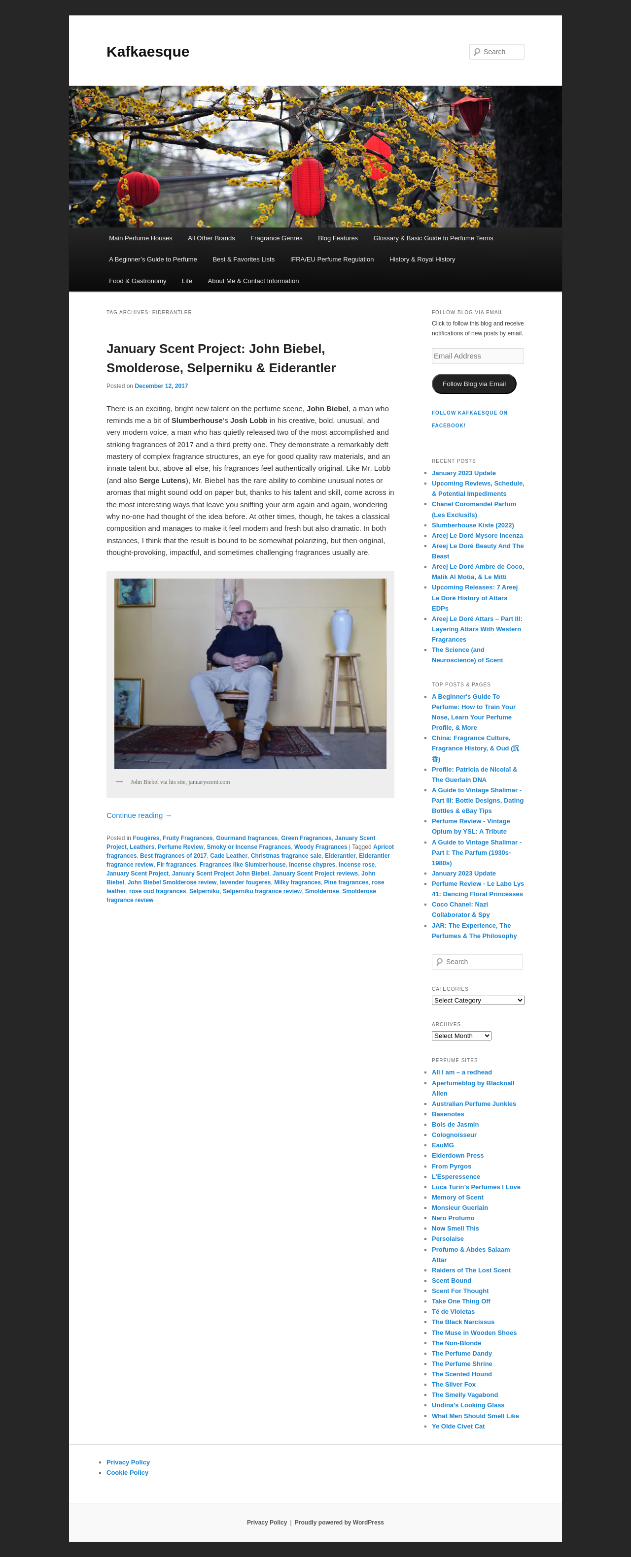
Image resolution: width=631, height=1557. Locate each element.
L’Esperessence (456, 1176)
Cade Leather (228, 855)
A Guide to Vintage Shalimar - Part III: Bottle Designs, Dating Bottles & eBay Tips (478, 800)
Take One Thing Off (461, 1301)
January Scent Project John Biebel (220, 873)
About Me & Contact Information (253, 281)
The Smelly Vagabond (465, 1394)
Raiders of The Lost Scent (471, 1270)
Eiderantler (340, 855)
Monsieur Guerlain (460, 1207)
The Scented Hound (462, 1374)
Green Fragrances (306, 838)
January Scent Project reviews (315, 873)
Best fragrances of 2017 (173, 855)
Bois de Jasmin (455, 1124)
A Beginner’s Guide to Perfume (153, 259)
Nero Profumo (453, 1218)
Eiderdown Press (458, 1155)
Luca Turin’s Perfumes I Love (476, 1187)
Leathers (142, 846)
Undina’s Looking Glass (468, 1405)
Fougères (146, 838)
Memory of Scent (458, 1197)
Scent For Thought (460, 1291)
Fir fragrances (176, 864)
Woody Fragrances (321, 846)
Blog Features (338, 238)
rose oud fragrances (157, 891)
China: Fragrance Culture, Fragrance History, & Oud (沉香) (475, 748)
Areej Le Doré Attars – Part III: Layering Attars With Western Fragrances (477, 629)
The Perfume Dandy (462, 1353)
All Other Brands (211, 238)
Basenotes (448, 1114)
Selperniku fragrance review (262, 891)
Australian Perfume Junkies (474, 1103)
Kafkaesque (147, 51)
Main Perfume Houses (141, 238)
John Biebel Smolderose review (172, 882)
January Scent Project (137, 873)
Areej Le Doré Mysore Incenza (477, 535)
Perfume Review (181, 846)
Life (187, 281)
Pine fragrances (346, 882)
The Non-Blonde (456, 1343)
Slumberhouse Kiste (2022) (473, 525)
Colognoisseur (454, 1134)
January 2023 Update (464, 473)
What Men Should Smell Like (475, 1416)
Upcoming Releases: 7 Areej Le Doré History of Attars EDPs (475, 598)
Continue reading (139, 815)
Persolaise (448, 1238)
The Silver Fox (454, 1384)
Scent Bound (451, 1280)
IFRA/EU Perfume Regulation (332, 259)
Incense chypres (312, 864)
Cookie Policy (127, 1472)
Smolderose (322, 891)
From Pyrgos (451, 1166)
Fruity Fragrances (187, 838)
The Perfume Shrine (462, 1363)
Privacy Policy (128, 1462)
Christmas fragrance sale (286, 855)
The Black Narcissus (463, 1322)
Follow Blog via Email (474, 384)
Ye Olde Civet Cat (458, 1426)
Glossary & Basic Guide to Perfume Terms (433, 238)
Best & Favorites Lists (243, 259)
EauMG (443, 1145)
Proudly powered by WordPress (339, 1522)
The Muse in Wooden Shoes (474, 1332)
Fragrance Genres (276, 238)
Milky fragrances (297, 882)
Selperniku (204, 891)
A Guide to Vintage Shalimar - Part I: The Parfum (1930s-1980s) (477, 853)
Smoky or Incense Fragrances (249, 846)
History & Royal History (422, 259)
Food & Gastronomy (137, 281)
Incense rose (357, 864)
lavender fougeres (245, 882)
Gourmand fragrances (247, 838)
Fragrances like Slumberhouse (243, 864)
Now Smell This (455, 1228)
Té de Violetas (453, 1311)
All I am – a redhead (462, 1072)
